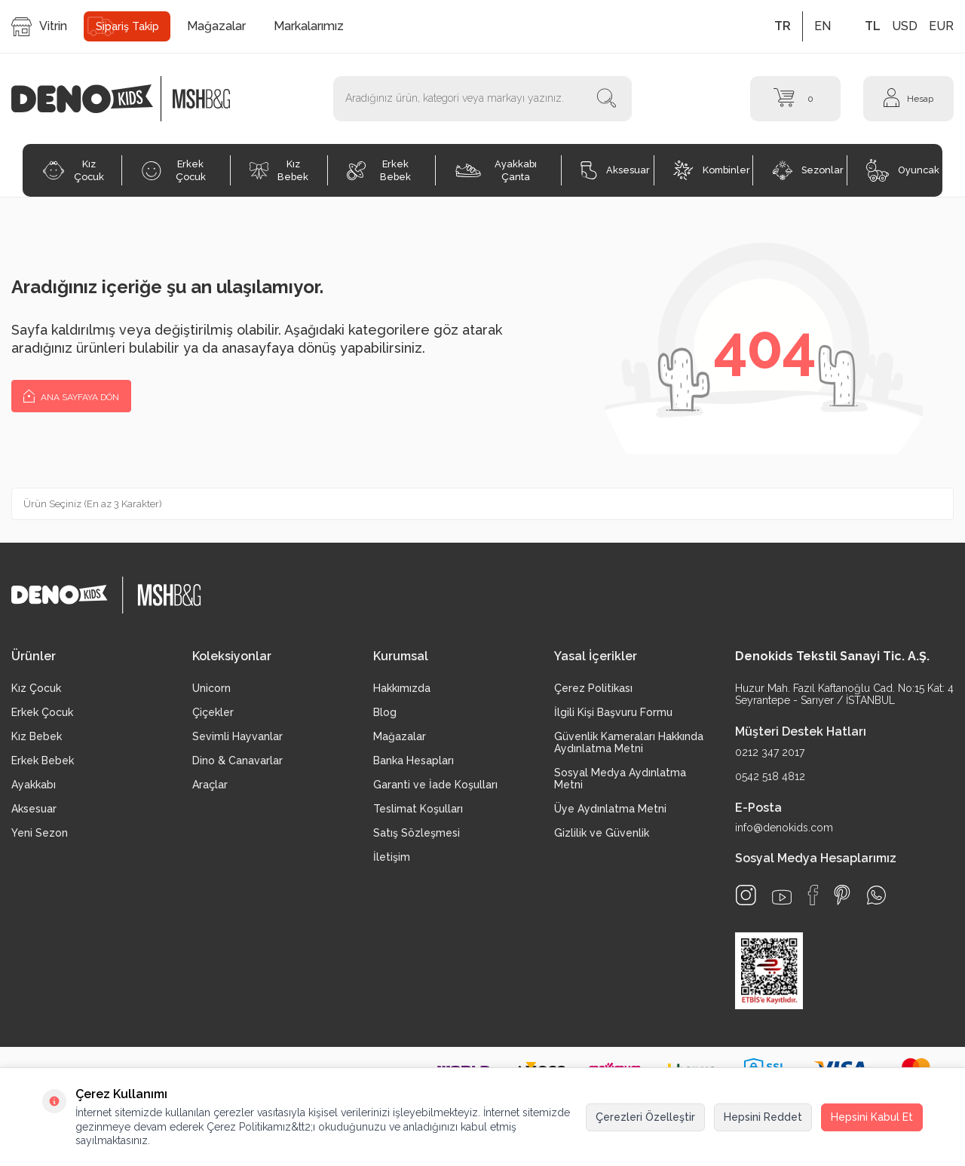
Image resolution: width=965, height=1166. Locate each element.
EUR (941, 26)
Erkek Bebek (379, 170)
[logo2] (201, 98)
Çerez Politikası (593, 688)
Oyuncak (902, 170)
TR (782, 26)
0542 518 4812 (770, 776)
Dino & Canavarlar (237, 760)
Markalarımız (309, 26)
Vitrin (39, 26)
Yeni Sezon (39, 833)
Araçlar (210, 785)
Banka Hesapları (413, 760)
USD (905, 26)
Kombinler (711, 170)
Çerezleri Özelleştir (645, 1117)
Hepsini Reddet (763, 1117)
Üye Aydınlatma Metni (610, 809)
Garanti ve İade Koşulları (435, 785)
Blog (385, 712)
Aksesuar (615, 170)
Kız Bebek (279, 170)
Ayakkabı (33, 785)
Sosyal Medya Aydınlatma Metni (620, 779)
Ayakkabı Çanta (496, 170)
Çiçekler (213, 712)
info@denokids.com (784, 828)
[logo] (90, 98)
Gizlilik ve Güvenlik (601, 833)
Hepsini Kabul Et (872, 1117)
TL (873, 26)
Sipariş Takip (127, 26)
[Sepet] (795, 98)
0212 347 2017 (769, 752)
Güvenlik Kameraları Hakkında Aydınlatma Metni (628, 742)
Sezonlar (808, 170)
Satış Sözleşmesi (416, 833)
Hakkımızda (401, 688)
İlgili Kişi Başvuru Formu (613, 712)
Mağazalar (216, 26)
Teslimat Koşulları (418, 809)
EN (822, 26)
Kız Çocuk (73, 170)
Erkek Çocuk (174, 170)
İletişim (391, 857)
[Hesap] (908, 98)
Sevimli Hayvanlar (237, 736)
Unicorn (211, 688)
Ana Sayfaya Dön (71, 395)
